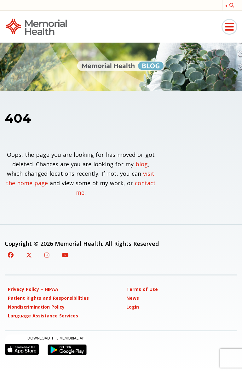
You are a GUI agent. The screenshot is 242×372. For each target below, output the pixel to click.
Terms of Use (142, 289)
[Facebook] (11, 255)
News (132, 298)
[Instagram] (46, 255)
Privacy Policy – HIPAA (33, 289)
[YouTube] (65, 255)
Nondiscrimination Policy (36, 307)
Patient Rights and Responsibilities (48, 298)
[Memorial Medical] (36, 26)
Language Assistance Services (43, 316)
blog (141, 164)
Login (132, 307)
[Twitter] (29, 255)
